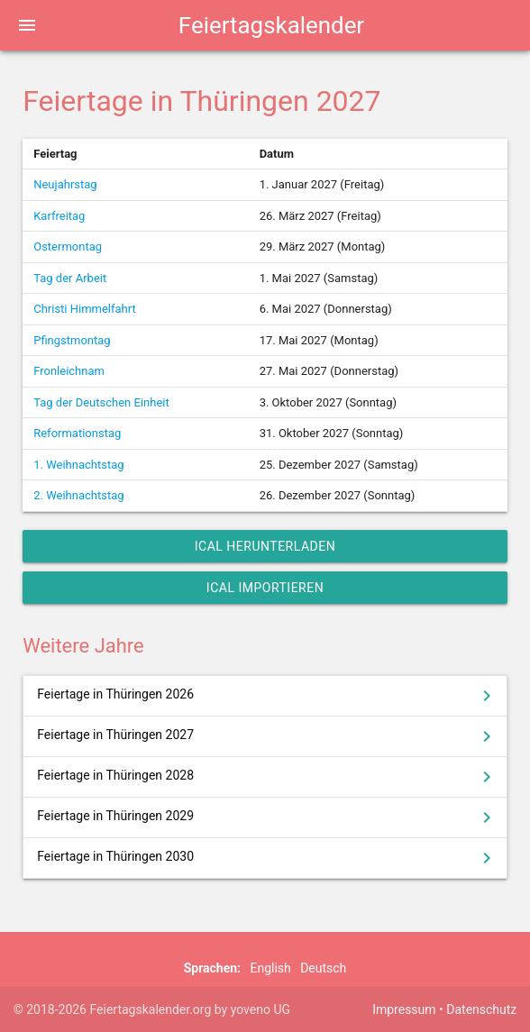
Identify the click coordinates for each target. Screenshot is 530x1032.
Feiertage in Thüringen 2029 (267, 817)
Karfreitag (59, 216)
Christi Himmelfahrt (84, 308)
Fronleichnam (69, 371)
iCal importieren (265, 587)
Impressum (403, 1009)
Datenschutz (481, 1009)
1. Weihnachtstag (78, 464)
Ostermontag (67, 246)
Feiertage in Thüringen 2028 (267, 777)
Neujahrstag (64, 184)
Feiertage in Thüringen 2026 (267, 696)
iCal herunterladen (265, 546)
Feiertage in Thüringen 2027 (267, 736)
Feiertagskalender (271, 25)
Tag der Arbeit (69, 278)
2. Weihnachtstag (78, 495)
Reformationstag (77, 433)
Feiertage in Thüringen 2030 (267, 858)
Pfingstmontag (71, 340)
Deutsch (323, 968)
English (270, 968)
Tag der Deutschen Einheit (101, 402)
